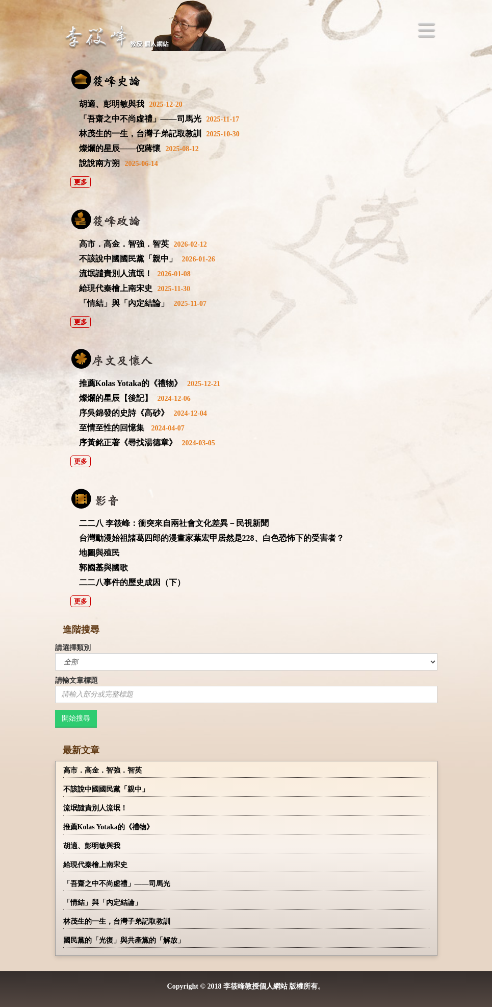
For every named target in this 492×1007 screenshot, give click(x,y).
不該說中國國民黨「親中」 (128, 258)
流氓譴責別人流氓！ (115, 273)
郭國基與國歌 (103, 567)
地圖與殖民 (99, 552)
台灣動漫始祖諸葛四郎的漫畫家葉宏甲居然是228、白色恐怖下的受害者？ (211, 538)
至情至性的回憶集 (112, 427)
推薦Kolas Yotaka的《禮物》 (131, 383)
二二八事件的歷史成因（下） (132, 582)
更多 (80, 182)
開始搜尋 (76, 718)
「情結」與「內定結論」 (124, 303)
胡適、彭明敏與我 (111, 104)
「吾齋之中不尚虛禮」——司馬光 (140, 118)
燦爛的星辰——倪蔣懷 (120, 148)
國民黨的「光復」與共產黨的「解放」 (124, 940)
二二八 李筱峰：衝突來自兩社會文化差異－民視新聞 (174, 523)
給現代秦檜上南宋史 (115, 288)
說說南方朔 (99, 163)
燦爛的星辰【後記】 (115, 398)
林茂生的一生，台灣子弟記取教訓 (140, 133)
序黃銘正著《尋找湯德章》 (128, 442)
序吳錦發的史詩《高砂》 (124, 413)
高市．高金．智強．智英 (124, 243)
